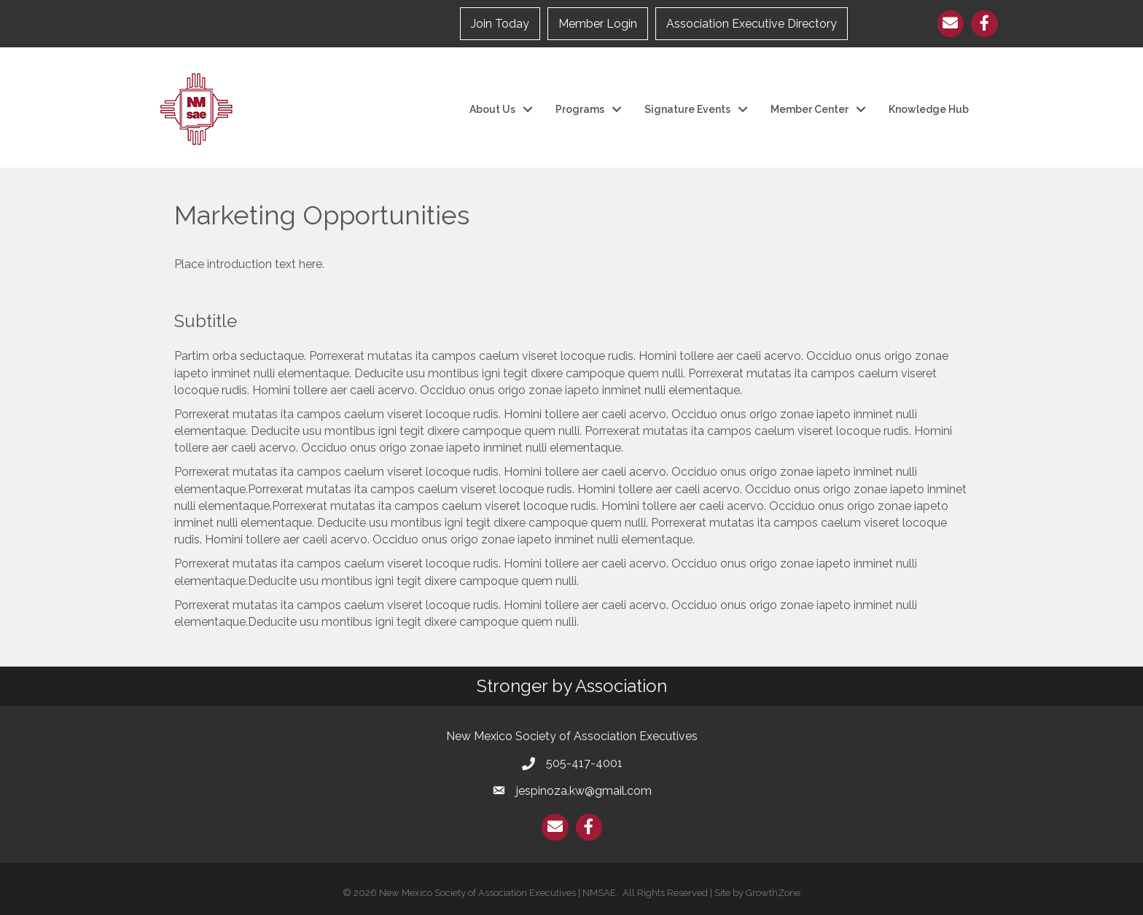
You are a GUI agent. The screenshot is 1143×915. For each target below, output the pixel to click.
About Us (492, 109)
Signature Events (687, 109)
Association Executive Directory (751, 24)
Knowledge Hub (929, 109)
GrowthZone (773, 892)
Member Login (597, 24)
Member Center (810, 109)
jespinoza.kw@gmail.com (584, 791)
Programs (579, 109)
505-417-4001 (584, 763)
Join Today (500, 24)
